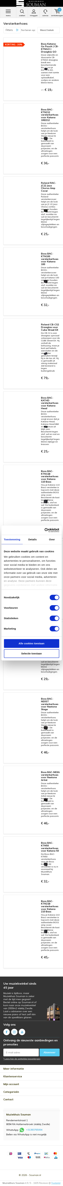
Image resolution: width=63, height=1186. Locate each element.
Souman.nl (35, 1175)
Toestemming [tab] (12, 539)
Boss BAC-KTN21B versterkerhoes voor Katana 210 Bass (49, 906)
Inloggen (33, 13)
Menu (8, 13)
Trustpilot (55, 1183)
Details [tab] (32, 539)
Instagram (14, 1031)
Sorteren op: (28, 30)
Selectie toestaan (31, 653)
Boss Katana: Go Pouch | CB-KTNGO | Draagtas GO (50, 47)
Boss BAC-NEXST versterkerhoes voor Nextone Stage (49, 704)
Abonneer (50, 1052)
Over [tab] (52, 539)
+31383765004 (34, 1129)
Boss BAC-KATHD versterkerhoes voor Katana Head (49, 403)
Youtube (22, 1031)
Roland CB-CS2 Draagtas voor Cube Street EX (50, 327)
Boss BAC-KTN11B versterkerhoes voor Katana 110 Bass (49, 476)
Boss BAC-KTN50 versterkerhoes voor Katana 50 (50, 846)
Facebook (6, 1031)
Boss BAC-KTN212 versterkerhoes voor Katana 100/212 (49, 115)
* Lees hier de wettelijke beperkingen (21, 1059)
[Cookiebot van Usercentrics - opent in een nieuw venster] (45, 530)
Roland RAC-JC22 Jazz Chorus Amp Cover (48, 186)
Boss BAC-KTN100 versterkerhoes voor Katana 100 (49, 259)
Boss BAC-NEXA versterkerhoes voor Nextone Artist (50, 776)
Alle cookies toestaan (31, 643)
